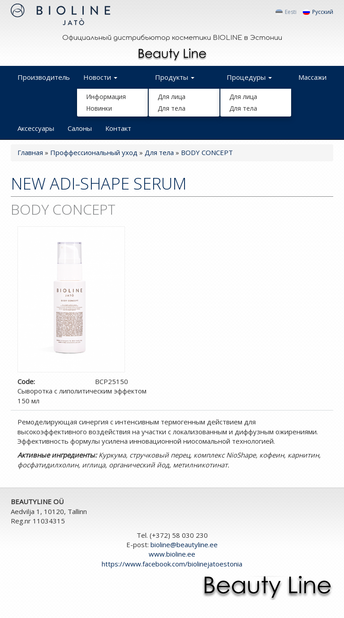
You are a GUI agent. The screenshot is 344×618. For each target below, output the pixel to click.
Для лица (171, 96)
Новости (100, 77)
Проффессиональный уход (94, 152)
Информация (106, 96)
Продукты (174, 77)
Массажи (312, 77)
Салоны (80, 128)
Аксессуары (35, 128)
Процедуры (249, 77)
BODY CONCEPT (207, 152)
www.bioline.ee (172, 553)
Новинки (99, 108)
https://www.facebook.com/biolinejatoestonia (172, 563)
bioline (184, 544)
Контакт (118, 128)
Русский (318, 12)
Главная (30, 152)
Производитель (43, 77)
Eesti (286, 12)
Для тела (171, 108)
